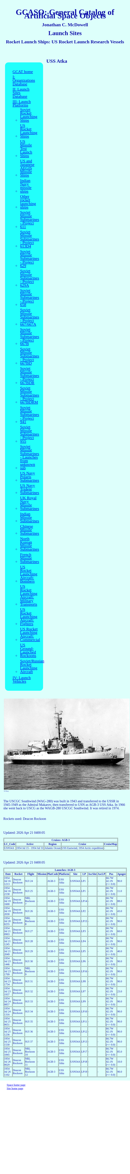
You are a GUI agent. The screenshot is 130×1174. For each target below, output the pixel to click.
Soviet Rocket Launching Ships (28, 115)
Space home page (16, 1084)
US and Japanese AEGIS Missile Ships (27, 168)
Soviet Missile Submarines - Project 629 (29, 259)
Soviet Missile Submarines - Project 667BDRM (29, 395)
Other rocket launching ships (28, 202)
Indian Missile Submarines (29, 517)
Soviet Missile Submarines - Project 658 (29, 298)
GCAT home (23, 71)
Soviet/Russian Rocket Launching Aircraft (32, 666)
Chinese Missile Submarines (29, 530)
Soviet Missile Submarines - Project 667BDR (29, 376)
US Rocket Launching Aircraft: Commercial (30, 634)
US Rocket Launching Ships (28, 131)
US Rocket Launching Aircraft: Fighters (28, 617)
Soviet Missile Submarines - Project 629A (29, 278)
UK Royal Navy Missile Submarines (29, 503)
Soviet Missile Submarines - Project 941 (29, 415)
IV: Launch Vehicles (22, 679)
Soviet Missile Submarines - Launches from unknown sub (29, 457)
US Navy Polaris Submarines (29, 476)
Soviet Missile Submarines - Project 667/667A (29, 317)
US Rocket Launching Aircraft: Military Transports (28, 595)
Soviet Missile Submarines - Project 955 (29, 434)
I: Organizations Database (24, 80)
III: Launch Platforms (22, 103)
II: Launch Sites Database (21, 92)
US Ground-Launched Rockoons (28, 650)
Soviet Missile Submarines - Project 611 (29, 220)
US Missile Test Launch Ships (26, 149)
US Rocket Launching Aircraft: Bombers (28, 574)
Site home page (15, 1088)
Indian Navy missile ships (25, 186)
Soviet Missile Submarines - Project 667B (29, 337)
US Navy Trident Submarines (29, 489)
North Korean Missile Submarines (29, 544)
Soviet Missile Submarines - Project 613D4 (29, 239)
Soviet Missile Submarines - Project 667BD (29, 356)
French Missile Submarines (29, 558)
